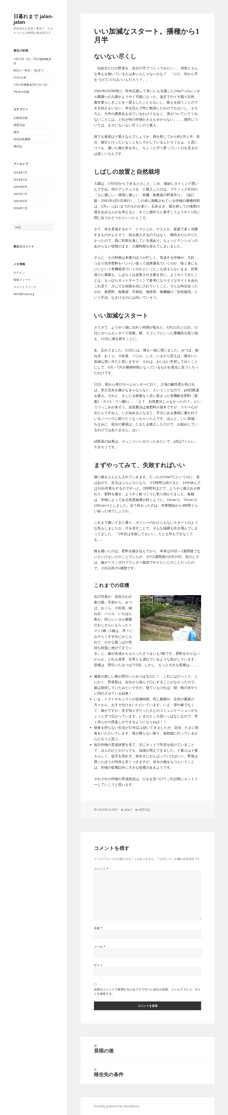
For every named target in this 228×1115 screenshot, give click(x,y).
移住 (16, 132)
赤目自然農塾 (22, 139)
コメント (101, 869)
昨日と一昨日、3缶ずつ (28, 70)
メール (100, 947)
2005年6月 (20, 201)
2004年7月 (20, 208)
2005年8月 (20, 187)
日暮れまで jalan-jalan (33, 19)
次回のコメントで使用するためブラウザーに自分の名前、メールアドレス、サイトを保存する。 (147, 991)
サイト (98, 965)
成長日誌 (19, 125)
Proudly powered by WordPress (116, 1106)
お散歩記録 (20, 118)
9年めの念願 (21, 92)
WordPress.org (23, 294)
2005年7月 (20, 194)
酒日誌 (17, 146)
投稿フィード (22, 280)
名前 (98, 928)
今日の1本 (19, 77)
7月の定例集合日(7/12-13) (30, 84)
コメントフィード (24, 287)
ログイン (19, 272)
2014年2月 (20, 179)
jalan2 (128, 809)
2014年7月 (20, 172)
